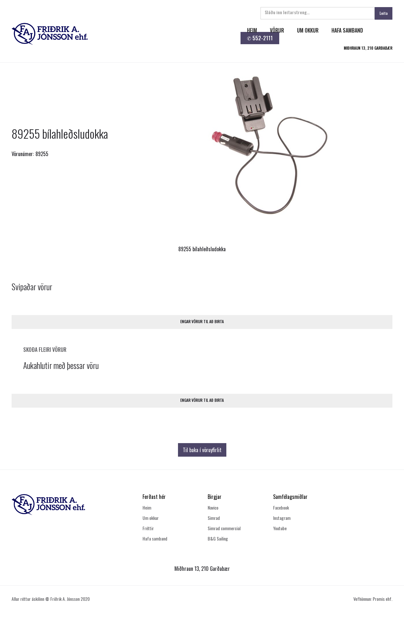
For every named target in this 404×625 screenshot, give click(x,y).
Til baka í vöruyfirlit (202, 450)
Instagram (282, 517)
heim (252, 30)
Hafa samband (155, 538)
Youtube (280, 528)
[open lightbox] (267, 143)
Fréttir (148, 528)
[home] (120, 34)
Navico (213, 507)
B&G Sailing (218, 538)
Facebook (281, 507)
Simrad (214, 517)
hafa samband (347, 30)
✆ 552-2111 (260, 38)
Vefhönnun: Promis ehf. (372, 598)
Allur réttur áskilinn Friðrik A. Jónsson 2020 (51, 598)
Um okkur (151, 517)
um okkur (308, 30)
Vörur (277, 30)
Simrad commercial (224, 528)
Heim (147, 507)
